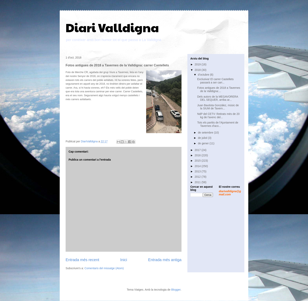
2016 (198, 155)
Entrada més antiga (165, 260)
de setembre (206, 132)
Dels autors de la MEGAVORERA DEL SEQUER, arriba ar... (217, 98)
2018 (198, 69)
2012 (198, 176)
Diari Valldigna (112, 27)
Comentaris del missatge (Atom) (104, 268)
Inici (123, 260)
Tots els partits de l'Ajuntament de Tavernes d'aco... (217, 124)
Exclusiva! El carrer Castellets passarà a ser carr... (215, 81)
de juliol (203, 137)
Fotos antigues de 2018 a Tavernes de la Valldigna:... (218, 89)
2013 (198, 171)
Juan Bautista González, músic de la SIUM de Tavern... (218, 107)
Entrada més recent (82, 260)
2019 (198, 64)
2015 (198, 160)
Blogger (175, 289)
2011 (198, 182)
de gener (203, 143)
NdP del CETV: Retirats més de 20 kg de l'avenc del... (218, 115)
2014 (198, 166)
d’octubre (204, 74)
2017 (198, 150)
